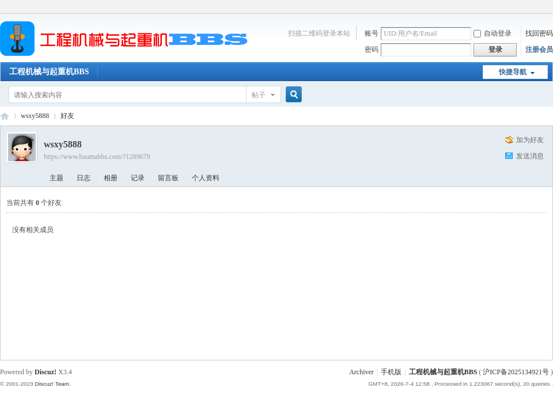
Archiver (361, 372)
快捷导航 (513, 72)
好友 (67, 116)
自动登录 (493, 33)
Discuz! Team (52, 384)
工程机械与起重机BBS (49, 71)
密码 (371, 49)
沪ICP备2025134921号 (516, 372)
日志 (83, 178)
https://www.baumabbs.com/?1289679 (97, 157)
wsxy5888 (35, 116)
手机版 (391, 372)
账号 (371, 33)
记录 (138, 178)
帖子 (259, 95)
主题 (56, 178)
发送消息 (530, 156)
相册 (111, 178)
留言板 (168, 178)
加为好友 (530, 140)
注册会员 (539, 49)
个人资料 (205, 178)
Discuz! (45, 372)
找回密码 (539, 33)
